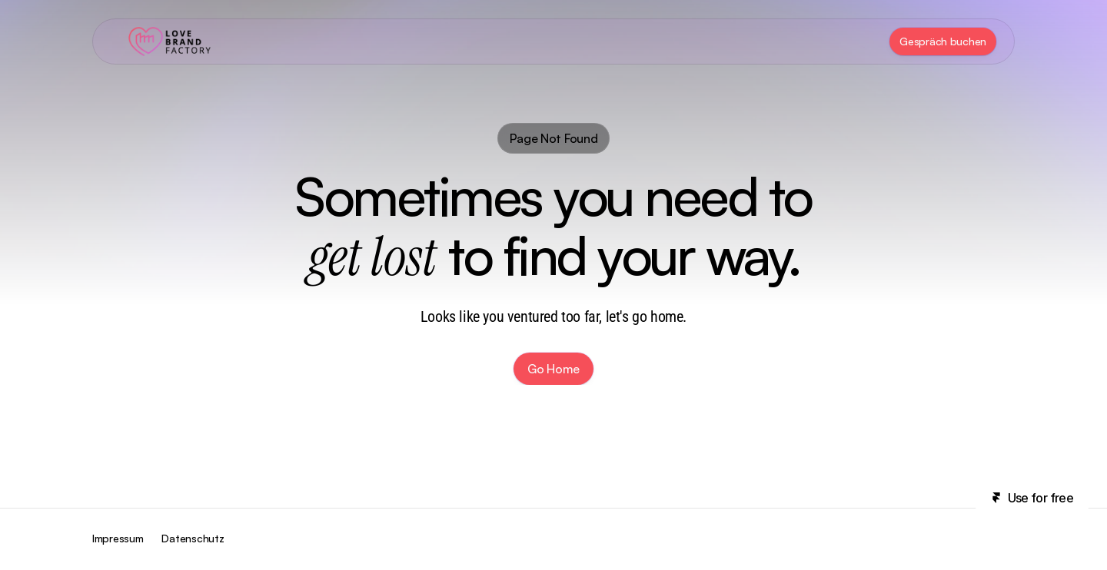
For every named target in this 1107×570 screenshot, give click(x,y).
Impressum (117, 538)
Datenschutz (192, 538)
